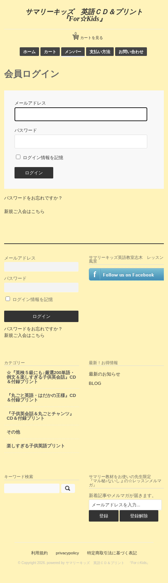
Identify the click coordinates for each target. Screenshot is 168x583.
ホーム (29, 51)
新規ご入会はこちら (24, 211)
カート (50, 51)
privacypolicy (67, 553)
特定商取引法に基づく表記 (112, 553)
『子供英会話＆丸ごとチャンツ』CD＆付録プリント (40, 416)
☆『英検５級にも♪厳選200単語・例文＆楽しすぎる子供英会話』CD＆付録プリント (41, 377)
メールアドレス (41, 263)
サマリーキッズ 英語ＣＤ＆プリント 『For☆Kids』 (87, 15)
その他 (13, 432)
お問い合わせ (131, 51)
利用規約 (39, 553)
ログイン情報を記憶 (39, 157)
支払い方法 (100, 51)
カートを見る (89, 35)
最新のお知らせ (104, 374)
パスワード (41, 284)
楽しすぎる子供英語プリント (36, 445)
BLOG (95, 383)
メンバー (73, 51)
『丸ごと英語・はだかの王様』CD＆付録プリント (41, 397)
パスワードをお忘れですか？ (33, 198)
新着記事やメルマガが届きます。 (122, 495)
